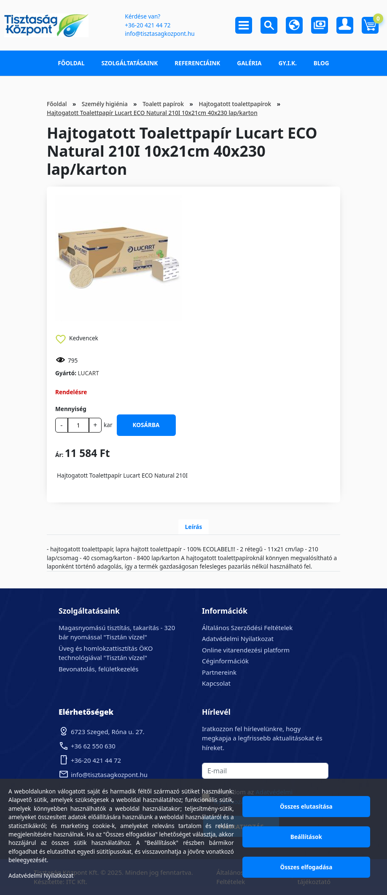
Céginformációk (225, 661)
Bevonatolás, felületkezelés (98, 669)
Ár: (59, 455)
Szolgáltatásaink (130, 63)
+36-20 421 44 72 (147, 25)
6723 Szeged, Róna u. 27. (108, 731)
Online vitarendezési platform (246, 650)
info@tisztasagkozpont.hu (159, 33)
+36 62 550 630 (93, 746)
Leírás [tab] (193, 527)
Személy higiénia (105, 104)
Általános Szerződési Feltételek (247, 627)
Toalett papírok (163, 104)
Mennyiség (70, 409)
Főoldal (71, 63)
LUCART (88, 373)
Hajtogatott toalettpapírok (235, 104)
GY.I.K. (287, 63)
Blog (321, 63)
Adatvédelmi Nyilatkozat (238, 638)
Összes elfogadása (306, 867)
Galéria (249, 63)
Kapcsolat (216, 683)
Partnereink (219, 672)
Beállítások (306, 837)
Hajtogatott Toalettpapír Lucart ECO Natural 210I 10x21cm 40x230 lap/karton (152, 113)
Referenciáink (197, 63)
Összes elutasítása (306, 806)
